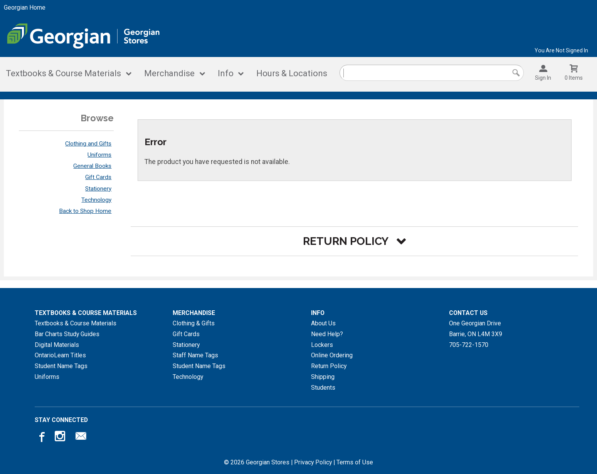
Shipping (323, 376)
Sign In (543, 78)
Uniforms (99, 154)
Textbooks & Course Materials (63, 73)
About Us (323, 323)
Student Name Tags (61, 366)
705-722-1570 (468, 344)
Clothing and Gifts (88, 143)
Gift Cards (98, 177)
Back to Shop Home (85, 211)
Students (323, 387)
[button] (354, 241)
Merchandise (169, 73)
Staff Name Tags (195, 355)
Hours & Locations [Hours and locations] (291, 73)
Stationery (98, 188)
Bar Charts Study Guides (67, 334)
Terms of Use (354, 462)
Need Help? (327, 334)
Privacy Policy (313, 462)
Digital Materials (57, 344)
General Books (92, 165)
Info (226, 73)
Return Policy (328, 366)
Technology (96, 199)
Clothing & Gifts (194, 323)
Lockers (322, 344)
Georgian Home (24, 7)
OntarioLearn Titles (60, 355)
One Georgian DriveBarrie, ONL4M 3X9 (475, 329)
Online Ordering (332, 355)
